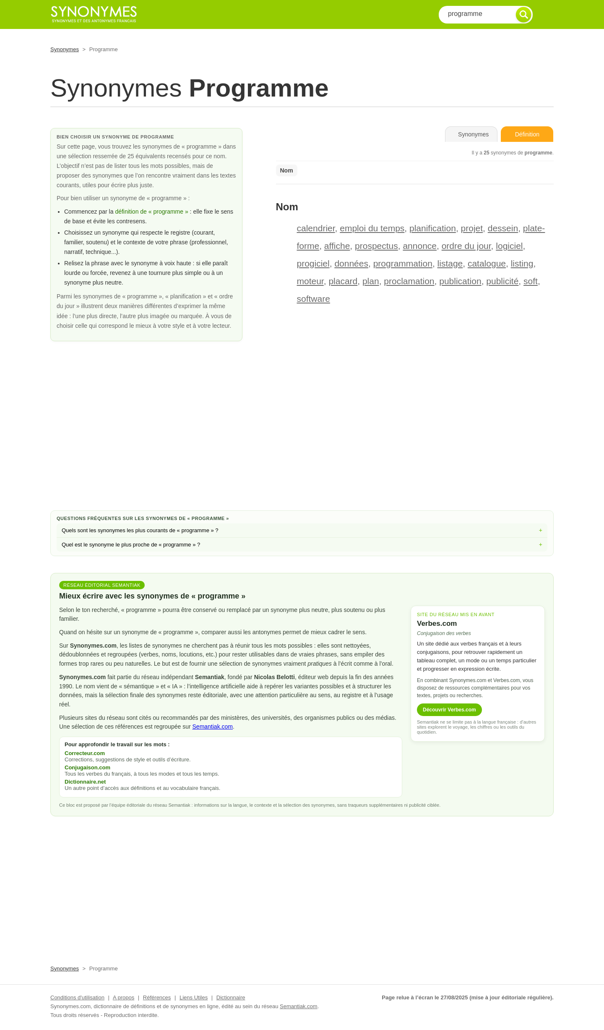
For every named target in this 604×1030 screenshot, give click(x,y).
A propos (123, 997)
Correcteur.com (85, 753)
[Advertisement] (302, 437)
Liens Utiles (194, 997)
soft (530, 281)
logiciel (509, 246)
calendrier (316, 228)
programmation (402, 263)
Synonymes (64, 49)
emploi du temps (372, 228)
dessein (503, 228)
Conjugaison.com (87, 767)
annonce (420, 246)
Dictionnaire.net (85, 782)
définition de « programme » (151, 211)
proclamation (409, 281)
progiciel (313, 263)
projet (472, 228)
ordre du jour (466, 246)
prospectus (376, 246)
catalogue (487, 263)
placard (342, 281)
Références (157, 997)
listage (450, 263)
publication (460, 281)
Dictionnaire (230, 997)
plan (370, 281)
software (313, 298)
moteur (310, 281)
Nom (286, 170)
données (351, 263)
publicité (502, 281)
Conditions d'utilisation (77, 997)
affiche (337, 246)
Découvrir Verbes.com (449, 710)
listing (522, 263)
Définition (527, 134)
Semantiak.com (213, 726)
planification (432, 228)
